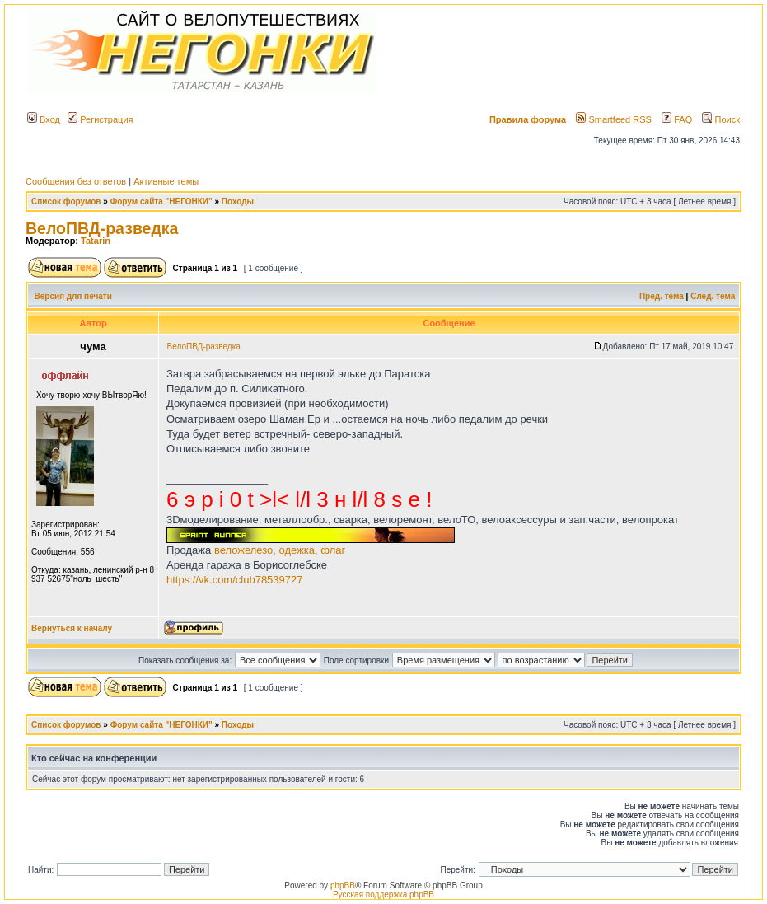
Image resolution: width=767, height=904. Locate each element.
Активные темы (166, 181)
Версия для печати (73, 296)
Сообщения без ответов (76, 181)
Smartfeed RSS (613, 119)
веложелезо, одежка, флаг (279, 550)
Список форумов (66, 201)
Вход (43, 119)
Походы (238, 201)
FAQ (677, 119)
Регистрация (100, 119)
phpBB (342, 885)
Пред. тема (661, 296)
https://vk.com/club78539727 (234, 580)
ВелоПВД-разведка (102, 228)
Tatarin (95, 241)
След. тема (712, 296)
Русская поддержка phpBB (383, 894)
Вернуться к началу (71, 628)
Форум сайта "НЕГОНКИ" (161, 201)
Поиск (721, 119)
